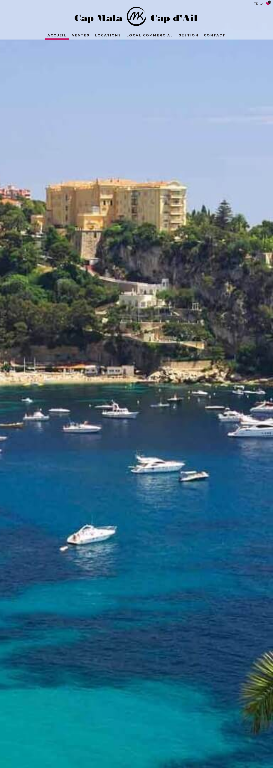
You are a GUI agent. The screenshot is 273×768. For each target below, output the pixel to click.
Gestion (188, 35)
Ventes (81, 35)
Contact (214, 35)
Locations (108, 35)
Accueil (56, 35)
